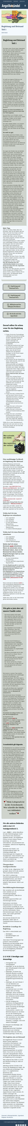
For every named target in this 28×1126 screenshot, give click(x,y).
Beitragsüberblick (12, 1115)
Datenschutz (22, 1)
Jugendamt (21, 1115)
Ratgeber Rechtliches (7, 1117)
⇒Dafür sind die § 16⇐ (9, 499)
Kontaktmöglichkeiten (7, 1)
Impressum (16, 1)
